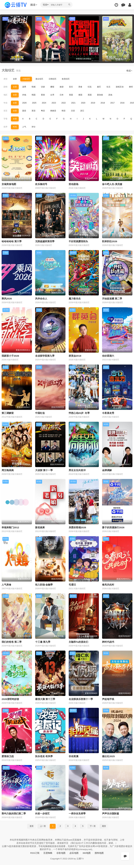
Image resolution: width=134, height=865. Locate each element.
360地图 (87, 852)
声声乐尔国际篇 (110, 813)
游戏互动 (120, 87)
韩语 (63, 111)
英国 (90, 95)
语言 (5, 111)
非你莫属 (73, 756)
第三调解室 (8, 412)
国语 (24, 111)
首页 (32, 826)
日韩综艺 (52, 79)
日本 (62, 95)
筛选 (18, 70)
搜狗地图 (99, 852)
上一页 (43, 826)
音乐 (71, 87)
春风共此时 (108, 584)
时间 (15, 127)
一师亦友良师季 (77, 813)
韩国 (33, 95)
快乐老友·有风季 (44, 756)
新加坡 (100, 95)
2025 (34, 103)
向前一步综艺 (42, 813)
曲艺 (99, 87)
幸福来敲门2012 (10, 527)
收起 (129, 70)
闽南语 (53, 111)
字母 (5, 119)
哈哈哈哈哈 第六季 (12, 241)
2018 (103, 103)
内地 (24, 95)
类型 (5, 79)
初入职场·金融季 (44, 584)
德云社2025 (108, 756)
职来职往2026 (109, 241)
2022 (63, 103)
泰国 (80, 95)
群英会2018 (75, 355)
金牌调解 (107, 470)
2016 (122, 103)
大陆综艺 (26, 79)
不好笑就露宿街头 (78, 241)
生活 (108, 87)
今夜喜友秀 (108, 412)
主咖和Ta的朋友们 (78, 641)
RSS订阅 (34, 852)
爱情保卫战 (8, 756)
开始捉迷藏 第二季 (112, 298)
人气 (24, 127)
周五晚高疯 (8, 470)
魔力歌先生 (75, 298)
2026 (24, 103)
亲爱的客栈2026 (77, 527)
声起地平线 (108, 698)
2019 (93, 103)
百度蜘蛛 (47, 852)
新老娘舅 (40, 527)
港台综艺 (39, 79)
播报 (52, 87)
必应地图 (74, 852)
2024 (44, 103)
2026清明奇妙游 (10, 698)
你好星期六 (108, 355)
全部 (15, 79)
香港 (43, 95)
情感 (33, 87)
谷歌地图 (60, 852)
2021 (73, 103)
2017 (112, 103)
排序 (5, 127)
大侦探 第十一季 (44, 470)
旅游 (62, 87)
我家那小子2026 (10, 355)
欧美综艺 (66, 79)
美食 (80, 87)
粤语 (43, 111)
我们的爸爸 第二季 (12, 641)
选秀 (24, 87)
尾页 (104, 826)
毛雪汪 (72, 584)
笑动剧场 (73, 184)
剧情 (5, 87)
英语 (33, 111)
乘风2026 (7, 298)
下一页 (93, 826)
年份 (5, 103)
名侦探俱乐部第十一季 (81, 698)
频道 (34, 4)
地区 (5, 95)
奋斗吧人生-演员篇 (112, 184)
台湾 (52, 95)
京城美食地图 (9, 184)
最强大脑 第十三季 (45, 698)
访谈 (43, 87)
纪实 (90, 87)
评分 (33, 127)
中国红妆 (40, 412)
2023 (54, 103)
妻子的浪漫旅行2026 (113, 527)
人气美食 (6, 584)
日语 (73, 111)
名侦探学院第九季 (45, 355)
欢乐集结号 (41, 184)
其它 (82, 111)
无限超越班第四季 (45, 241)
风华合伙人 (41, 298)
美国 (71, 95)
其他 (110, 95)
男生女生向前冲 (77, 470)
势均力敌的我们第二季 (14, 813)
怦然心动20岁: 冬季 (79, 412)
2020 (83, 103)
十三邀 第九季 (42, 641)
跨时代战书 (108, 641)
